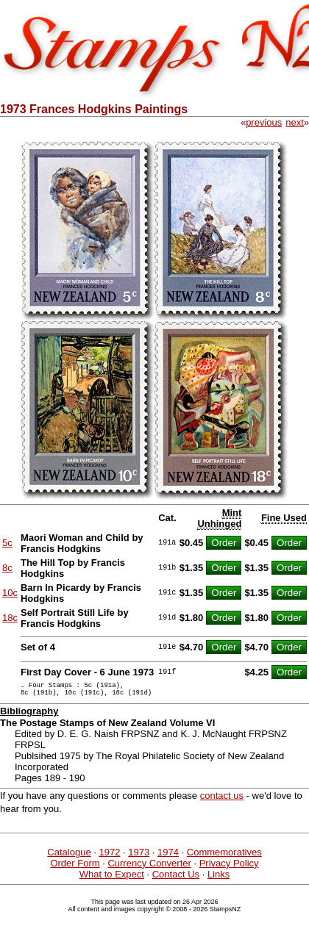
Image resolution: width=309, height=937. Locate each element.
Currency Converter (149, 867)
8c (7, 567)
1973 (138, 856)
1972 (109, 856)
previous (264, 122)
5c (7, 542)
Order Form (74, 867)
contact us (222, 799)
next (294, 122)
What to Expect (111, 878)
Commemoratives (224, 856)
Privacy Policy (229, 867)
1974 (168, 856)
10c (10, 592)
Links (218, 878)
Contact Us (175, 878)
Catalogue (68, 856)
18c (10, 617)
